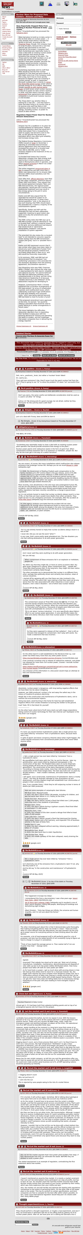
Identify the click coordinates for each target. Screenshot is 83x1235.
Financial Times (63, 55)
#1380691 (68, 728)
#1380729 (62, 1093)
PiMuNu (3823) (29, 650)
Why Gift (68, 45)
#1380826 (68, 956)
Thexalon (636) (27, 923)
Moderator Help (22, 1222)
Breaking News (7, 48)
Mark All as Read (49, 355)
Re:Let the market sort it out (41, 1068)
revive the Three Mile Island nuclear (34, 83)
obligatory (24, 427)
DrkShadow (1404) (26, 1149)
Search (4, 26)
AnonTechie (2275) (33, 890)
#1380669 (64, 441)
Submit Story (6, 31)
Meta (4, 53)
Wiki (3, 66)
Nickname (60, 18)
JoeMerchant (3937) (26, 684)
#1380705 (63, 391)
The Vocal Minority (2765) (26, 430)
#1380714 (63, 1071)
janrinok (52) (49, 343)
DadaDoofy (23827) (24, 441)
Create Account (7, 37)
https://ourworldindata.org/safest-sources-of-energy (42, 658)
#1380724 (58, 1207)
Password (59, 23)
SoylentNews (7, 6)
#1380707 (58, 1014)
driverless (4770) (23, 996)
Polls (3, 28)
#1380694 (68, 549)
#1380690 (68, 526)
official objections (37, 179)
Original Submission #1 (24, 326)
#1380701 (68, 853)
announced (61, 64)
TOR (3, 73)
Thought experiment (29, 1204)
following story (63, 53)
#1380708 (73, 598)
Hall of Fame (6, 29)
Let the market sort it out (37, 1011)
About (4, 17)
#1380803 (63, 1149)
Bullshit (28, 438)
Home (23, 1231)
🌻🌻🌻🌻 (22, 718)
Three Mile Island (24, 499)
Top (38, 350)
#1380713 (67, 650)
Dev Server (6, 71)
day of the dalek (57, 881)
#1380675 (64, 460)
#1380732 (72, 626)
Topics (4, 22)
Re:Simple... (26, 421)
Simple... (29, 410)
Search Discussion (63, 350)
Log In (4, 39)
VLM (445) (21, 1207)
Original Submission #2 (40, 326)
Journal (70, 391)
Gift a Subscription (69, 43)
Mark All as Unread (66, 355)
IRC (3, 64)
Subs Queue (6, 33)
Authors (4, 24)
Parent (21, 405)
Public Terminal (63, 29)
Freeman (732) (25, 391)
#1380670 (62, 996)
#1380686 (66, 684)
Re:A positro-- (28, 388)
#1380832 (60, 1174)
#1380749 (72, 890)
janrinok (25, 19)
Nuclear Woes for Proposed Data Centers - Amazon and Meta (32, 16)
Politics (4, 55)
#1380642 (64, 371)
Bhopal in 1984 (72, 465)
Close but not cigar (28, 994)
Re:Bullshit (32, 457)
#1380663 (68, 430)
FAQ (3, 18)
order (34, 143)
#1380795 (63, 923)
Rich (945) (21, 1014)
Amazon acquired (30, 163)
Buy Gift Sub (6, 35)
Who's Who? (6, 68)
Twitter (4, 62)
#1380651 (64, 413)
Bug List (5, 70)
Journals (4, 20)
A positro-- (30, 369)
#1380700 (70, 752)
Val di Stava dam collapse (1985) (37, 902)
